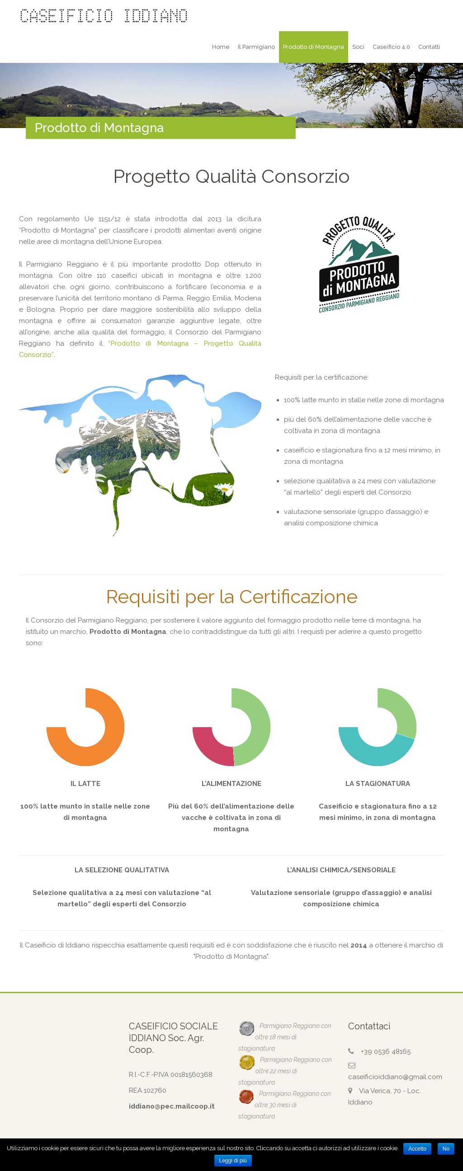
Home (221, 46)
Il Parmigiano (256, 46)
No (446, 1149)
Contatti (429, 46)
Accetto (417, 1149)
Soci (358, 46)
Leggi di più (233, 1160)
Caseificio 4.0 (391, 46)
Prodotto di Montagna (313, 46)
